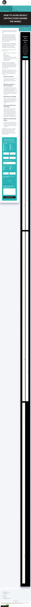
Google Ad (12, 168)
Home (11, 144)
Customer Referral (6, 169)
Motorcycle (5, 149)
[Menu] (28, 2)
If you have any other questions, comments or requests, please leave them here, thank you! (8, 186)
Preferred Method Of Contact (7, 160)
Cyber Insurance (6, 148)
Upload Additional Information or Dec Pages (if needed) (9, 176)
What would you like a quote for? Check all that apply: (9, 143)
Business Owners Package (13, 148)
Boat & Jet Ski (12, 149)
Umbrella (5, 150)
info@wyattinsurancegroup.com (7, 598)
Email (5, 168)
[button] (25, 57)
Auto (4, 144)
